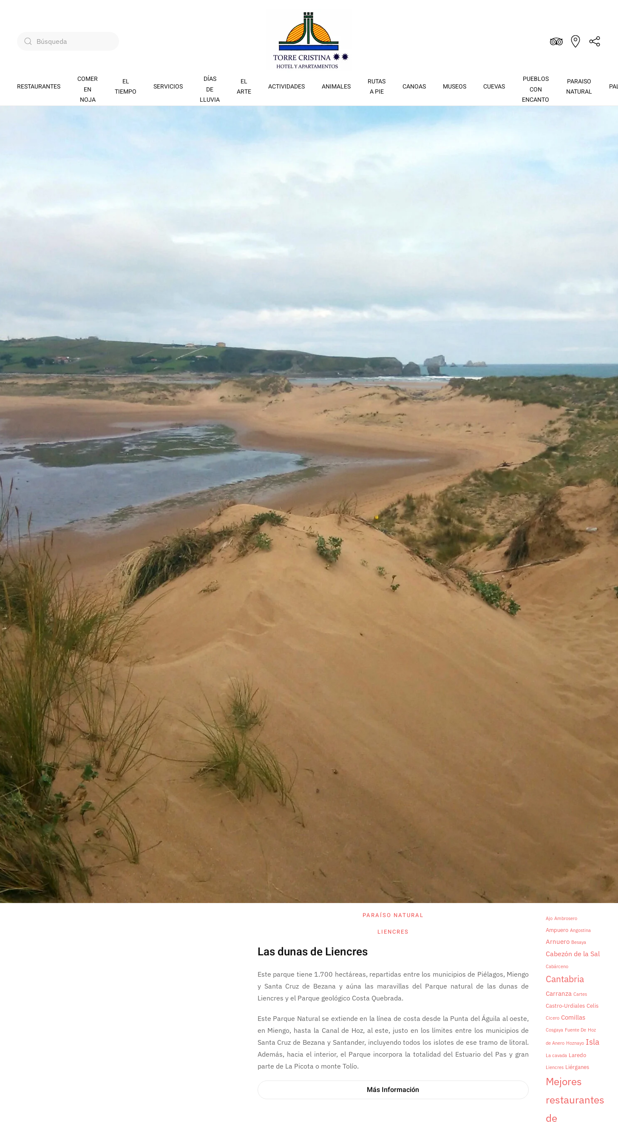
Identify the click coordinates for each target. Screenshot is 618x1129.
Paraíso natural (393, 915)
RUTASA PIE (377, 87)
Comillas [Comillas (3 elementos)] (573, 1017)
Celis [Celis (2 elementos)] (592, 1005)
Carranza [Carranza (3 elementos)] (559, 993)
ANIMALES (336, 86)
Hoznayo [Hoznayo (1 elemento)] (575, 1043)
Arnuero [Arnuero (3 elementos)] (558, 941)
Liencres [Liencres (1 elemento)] (555, 1067)
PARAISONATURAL (579, 87)
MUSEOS (454, 86)
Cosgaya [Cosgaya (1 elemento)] (554, 1030)
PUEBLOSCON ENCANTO (535, 89)
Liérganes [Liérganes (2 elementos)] (577, 1067)
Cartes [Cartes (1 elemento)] (580, 994)
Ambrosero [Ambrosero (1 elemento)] (565, 918)
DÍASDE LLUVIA (210, 89)
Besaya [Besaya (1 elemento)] (578, 942)
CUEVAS (494, 86)
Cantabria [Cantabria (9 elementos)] (565, 979)
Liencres (393, 932)
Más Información (393, 1090)
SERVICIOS (168, 86)
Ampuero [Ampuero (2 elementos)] (557, 930)
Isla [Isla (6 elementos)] (592, 1042)
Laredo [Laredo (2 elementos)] (577, 1055)
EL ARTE (244, 87)
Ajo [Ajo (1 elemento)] (549, 918)
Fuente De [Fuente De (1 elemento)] (575, 1030)
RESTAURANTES (38, 86)
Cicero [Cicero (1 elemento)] (552, 1018)
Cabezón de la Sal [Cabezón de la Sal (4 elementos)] (573, 953)
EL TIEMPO (125, 87)
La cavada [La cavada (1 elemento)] (556, 1055)
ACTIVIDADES (286, 86)
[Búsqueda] (68, 41)
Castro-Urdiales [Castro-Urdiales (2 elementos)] (565, 1005)
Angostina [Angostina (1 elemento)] (580, 930)
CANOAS (414, 86)
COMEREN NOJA (87, 89)
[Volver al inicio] (309, 41)
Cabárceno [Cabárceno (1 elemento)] (557, 966)
